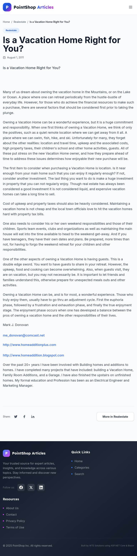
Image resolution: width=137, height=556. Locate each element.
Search (77, 474)
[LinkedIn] (41, 487)
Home (77, 461)
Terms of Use (13, 527)
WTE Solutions (96, 545)
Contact (10, 514)
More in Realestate (115, 416)
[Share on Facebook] (24, 416)
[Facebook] (21, 487)
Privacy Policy (14, 521)
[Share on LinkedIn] (33, 416)
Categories (80, 467)
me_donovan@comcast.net (24, 335)
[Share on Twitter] (15, 416)
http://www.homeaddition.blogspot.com (33, 355)
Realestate (11, 30)
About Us (11, 508)
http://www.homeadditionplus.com (29, 345)
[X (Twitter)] (31, 487)
